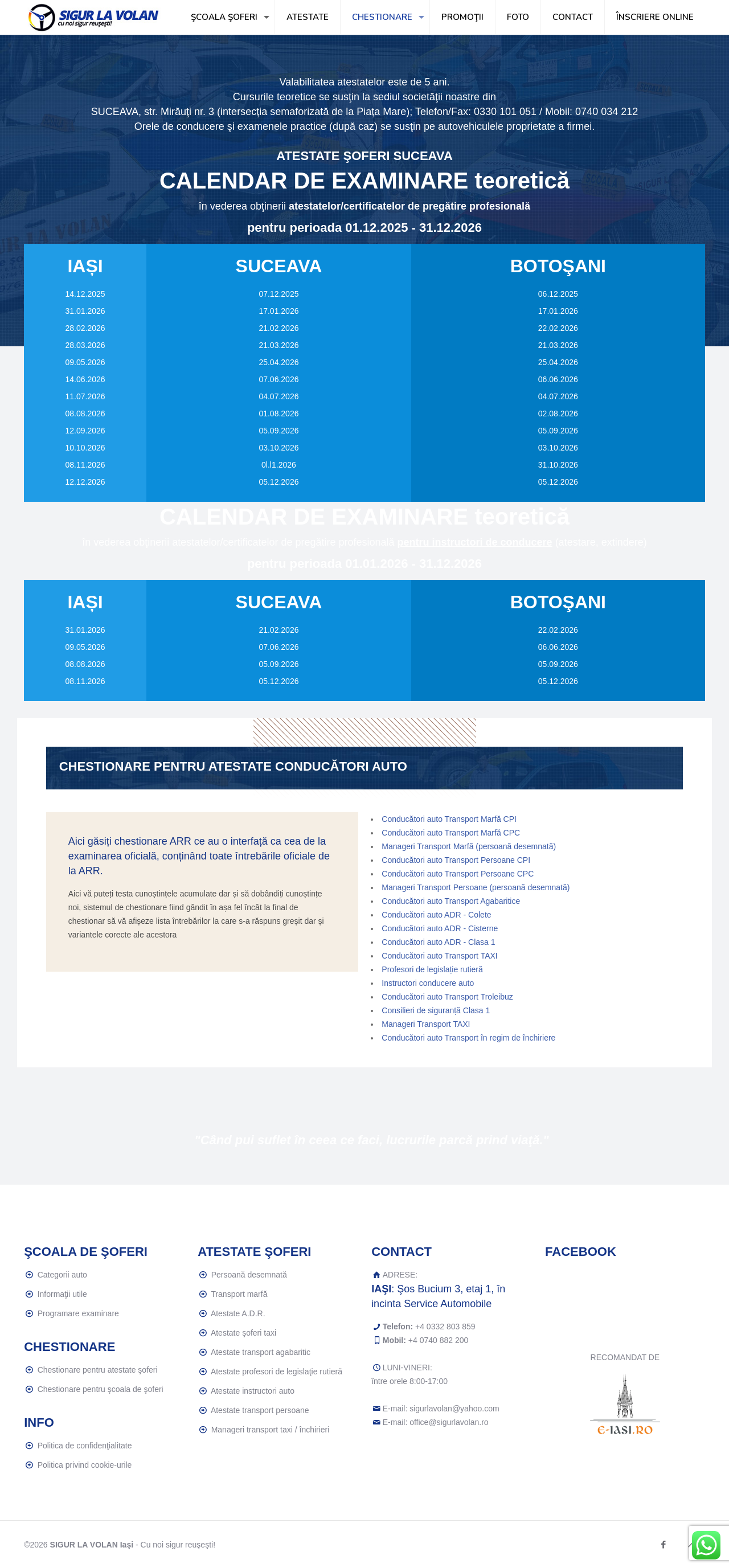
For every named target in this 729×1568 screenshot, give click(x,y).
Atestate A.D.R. (238, 1313)
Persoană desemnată (249, 1274)
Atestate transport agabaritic (260, 1352)
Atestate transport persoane (260, 1410)
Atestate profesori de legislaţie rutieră (276, 1371)
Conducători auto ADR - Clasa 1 (438, 942)
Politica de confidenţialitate (85, 1445)
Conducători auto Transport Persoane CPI (456, 860)
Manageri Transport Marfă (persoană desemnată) (469, 846)
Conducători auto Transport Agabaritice (451, 901)
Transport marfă (239, 1294)
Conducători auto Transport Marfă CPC (451, 832)
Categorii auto (62, 1274)
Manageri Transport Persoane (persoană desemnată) (476, 887)
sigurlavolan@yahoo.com (454, 1408)
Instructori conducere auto (428, 983)
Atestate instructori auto (252, 1390)
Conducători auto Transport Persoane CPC (458, 873)
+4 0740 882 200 (438, 1340)
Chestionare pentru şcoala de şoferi (100, 1389)
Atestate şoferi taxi (243, 1332)
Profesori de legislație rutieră (432, 969)
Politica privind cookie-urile (85, 1464)
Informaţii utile (62, 1294)
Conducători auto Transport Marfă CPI (449, 819)
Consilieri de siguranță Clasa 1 (436, 1010)
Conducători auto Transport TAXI (439, 955)
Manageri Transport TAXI (426, 1024)
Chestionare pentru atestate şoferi (98, 1369)
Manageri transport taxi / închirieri (270, 1429)
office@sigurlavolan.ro (448, 1422)
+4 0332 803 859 (445, 1326)
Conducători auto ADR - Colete (436, 914)
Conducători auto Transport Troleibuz (447, 996)
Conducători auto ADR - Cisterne (440, 928)
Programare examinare (78, 1313)
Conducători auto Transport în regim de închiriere (468, 1037)
